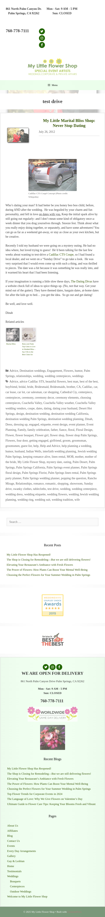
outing (67, 462)
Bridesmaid (42, 386)
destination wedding (37, 413)
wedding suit (42, 499)
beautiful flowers (56, 381)
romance (38, 483)
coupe (31, 408)
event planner (77, 424)
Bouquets (15, 881)
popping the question (73, 478)
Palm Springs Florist (34, 472)
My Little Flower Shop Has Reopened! (29, 554)
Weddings (12, 876)
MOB (70, 456)
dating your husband (65, 408)
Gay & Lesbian (15, 861)
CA (79, 386)
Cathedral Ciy (68, 392)
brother (71, 386)
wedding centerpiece (84, 489)
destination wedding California (69, 413)
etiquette (45, 424)
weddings (78, 376)
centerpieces (12, 397)
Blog (10, 835)
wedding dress (14, 494)
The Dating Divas (81, 281)
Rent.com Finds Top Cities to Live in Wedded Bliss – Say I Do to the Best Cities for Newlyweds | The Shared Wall (28, 349)
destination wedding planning (66, 419)
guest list (26, 446)
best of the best (89, 381)
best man (72, 381)
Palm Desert (80, 462)
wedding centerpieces (58, 376)
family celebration (38, 429)
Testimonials (14, 871)
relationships (23, 376)
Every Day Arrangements (21, 851)
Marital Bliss (11, 344)
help (36, 446)
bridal (22, 386)
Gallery (11, 856)
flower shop (57, 435)
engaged (34, 424)
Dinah (88, 419)
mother (79, 456)
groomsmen (12, 446)
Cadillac (87, 386)
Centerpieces (17, 886)
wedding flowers (57, 494)
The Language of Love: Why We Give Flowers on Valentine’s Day (45, 799)
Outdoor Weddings (20, 891)
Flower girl (42, 435)
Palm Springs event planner (63, 467)
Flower (9, 435)
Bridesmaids (57, 386)
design (20, 413)
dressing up (21, 424)
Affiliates (12, 830)
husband (20, 451)
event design (59, 424)
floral (71, 429)
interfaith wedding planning (59, 451)
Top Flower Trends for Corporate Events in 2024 (34, 794)
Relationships (24, 483)
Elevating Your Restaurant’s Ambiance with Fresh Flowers (40, 564)
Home (10, 866)
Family (22, 429)
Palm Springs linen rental (63, 472)
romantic (50, 483)
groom (66, 440)
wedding (38, 376)
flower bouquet (24, 435)
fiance (63, 429)
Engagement (54, 370)
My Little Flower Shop (31, 462)
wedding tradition (62, 499)
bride (30, 386)
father (54, 429)
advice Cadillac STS (32, 381)
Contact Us (13, 840)
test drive (52, 489)
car (95, 386)
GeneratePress (74, 912)
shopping (62, 483)
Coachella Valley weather (58, 403)
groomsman (79, 440)
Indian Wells (33, 451)
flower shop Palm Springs (81, 435)
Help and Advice (50, 446)
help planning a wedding (76, 446)
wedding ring (25, 499)
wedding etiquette (34, 494)
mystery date (54, 462)
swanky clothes (22, 489)
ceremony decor (44, 397)
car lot (21, 392)
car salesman (34, 392)
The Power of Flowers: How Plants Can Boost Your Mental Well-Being (47, 569)
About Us (12, 825)
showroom (76, 483)
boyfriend (11, 386)
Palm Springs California (30, 467)
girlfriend (55, 440)
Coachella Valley (32, 403)
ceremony (27, 397)
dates (39, 408)
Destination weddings (33, 370)
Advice (13, 370)
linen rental (58, 456)
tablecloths (39, 489)
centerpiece (85, 392)
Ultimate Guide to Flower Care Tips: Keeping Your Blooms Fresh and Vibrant (51, 804)
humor (78, 370)
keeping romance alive (36, 456)
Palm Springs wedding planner (41, 478)
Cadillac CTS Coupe (61, 254)
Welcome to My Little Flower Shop (27, 896)
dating (47, 408)
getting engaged (38, 440)
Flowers (68, 370)
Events (11, 845)
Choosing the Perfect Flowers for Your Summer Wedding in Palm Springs (48, 574)
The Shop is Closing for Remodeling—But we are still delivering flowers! (49, 559)
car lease (10, 392)
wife (77, 499)
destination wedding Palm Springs (26, 419)
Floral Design (84, 429)
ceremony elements (67, 397)
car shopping (51, 392)
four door (22, 440)
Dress (8, 424)
